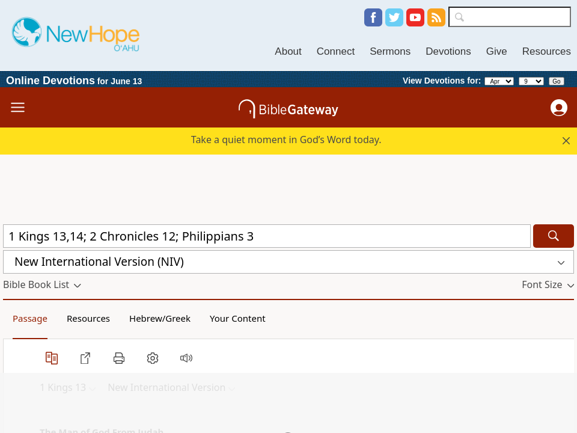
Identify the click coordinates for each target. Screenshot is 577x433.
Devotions (448, 51)
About (288, 51)
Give (496, 51)
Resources (546, 51)
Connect (336, 51)
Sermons (390, 51)
